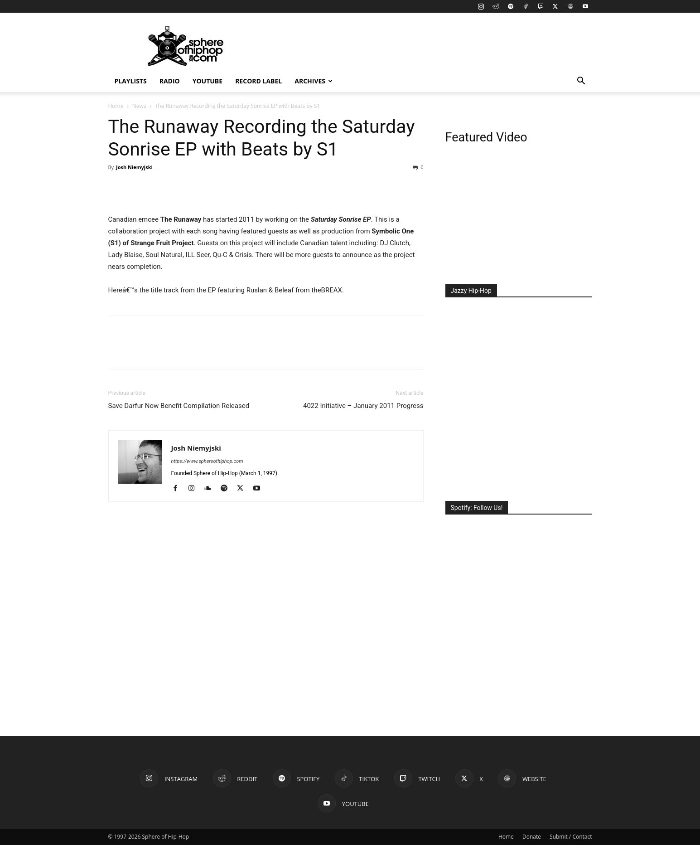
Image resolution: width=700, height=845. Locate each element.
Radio (169, 81)
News (139, 106)
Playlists (131, 81)
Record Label (258, 81)
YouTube (207, 81)
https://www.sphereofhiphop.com (207, 461)
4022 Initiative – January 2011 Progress (363, 406)
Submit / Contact (571, 836)
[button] (581, 82)
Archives (313, 81)
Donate (531, 836)
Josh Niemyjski (134, 167)
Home (116, 106)
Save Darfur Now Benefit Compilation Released (179, 406)
